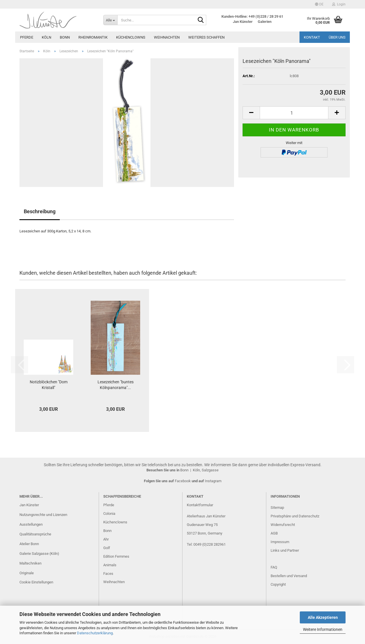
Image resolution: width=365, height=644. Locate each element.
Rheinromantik (93, 37)
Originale (26, 573)
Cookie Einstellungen (36, 582)
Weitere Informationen (322, 629)
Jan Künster (29, 505)
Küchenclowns (130, 37)
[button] (319, 4)
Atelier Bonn (29, 544)
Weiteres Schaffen (206, 37)
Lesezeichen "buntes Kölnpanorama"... (116, 385)
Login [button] (339, 4)
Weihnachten (167, 37)
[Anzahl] (294, 112)
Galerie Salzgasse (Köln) (39, 553)
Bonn (65, 37)
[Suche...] (110, 20)
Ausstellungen (31, 524)
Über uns (337, 37)
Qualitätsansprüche (35, 534)
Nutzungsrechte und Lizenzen (43, 515)
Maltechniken (30, 563)
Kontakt (312, 37)
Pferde (26, 37)
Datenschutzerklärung (95, 633)
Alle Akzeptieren (323, 617)
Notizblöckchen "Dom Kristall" (49, 385)
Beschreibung (39, 211)
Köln (46, 37)
